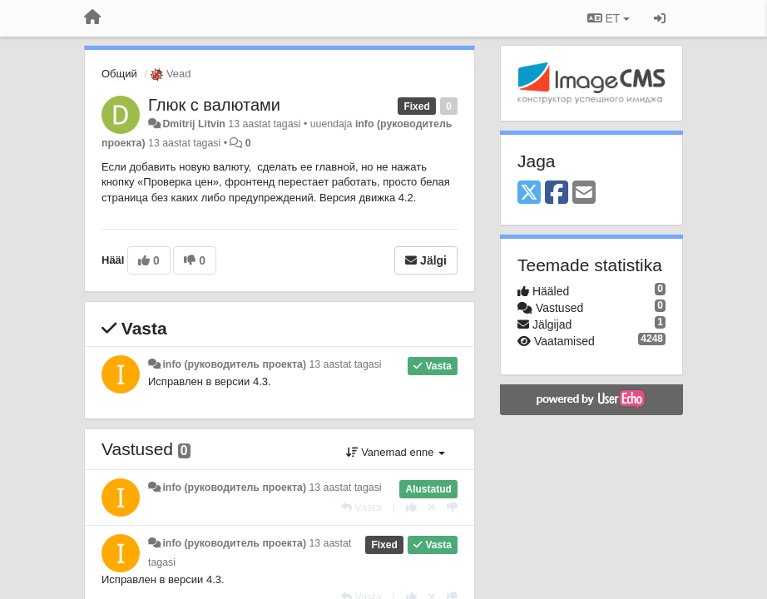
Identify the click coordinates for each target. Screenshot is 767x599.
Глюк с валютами (214, 105)
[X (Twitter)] (529, 193)
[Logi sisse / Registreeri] (660, 18)
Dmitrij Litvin (193, 124)
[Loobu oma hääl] (432, 507)
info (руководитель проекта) (234, 364)
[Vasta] (361, 507)
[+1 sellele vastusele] (411, 507)
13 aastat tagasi (345, 364)
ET (608, 18)
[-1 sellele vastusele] (452, 507)
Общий (119, 73)
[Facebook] (556, 193)
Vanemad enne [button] (395, 452)
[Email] (584, 193)
